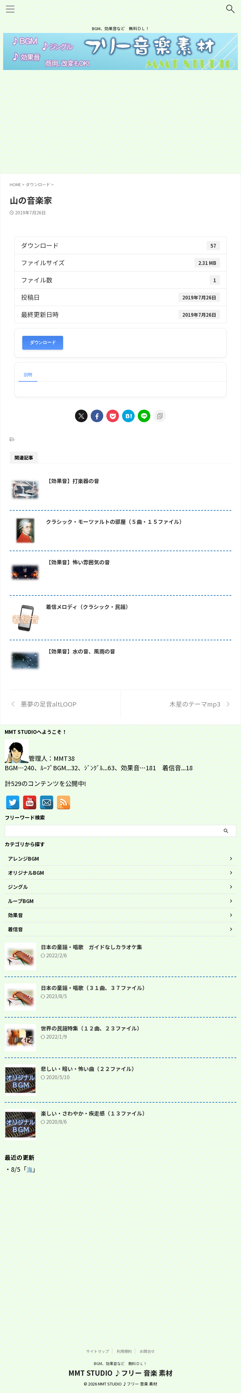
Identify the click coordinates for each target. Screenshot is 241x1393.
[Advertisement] (120, 126)
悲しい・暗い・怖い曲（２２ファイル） (91, 1213)
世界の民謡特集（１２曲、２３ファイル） (94, 1173)
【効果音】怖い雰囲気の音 (111, 617)
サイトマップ (97, 1351)
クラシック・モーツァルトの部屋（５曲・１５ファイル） (150, 549)
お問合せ (147, 1351)
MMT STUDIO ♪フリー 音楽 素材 (120, 1373)
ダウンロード (43, 342)
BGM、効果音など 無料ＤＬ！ (120, 1363)
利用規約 (124, 1351)
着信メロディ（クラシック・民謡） (122, 693)
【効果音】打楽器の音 (105, 480)
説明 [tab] (28, 374)
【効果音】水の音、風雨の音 (114, 769)
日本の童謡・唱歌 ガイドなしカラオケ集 (94, 1092)
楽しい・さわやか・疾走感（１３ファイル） (97, 1258)
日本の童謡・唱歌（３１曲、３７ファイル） (97, 1132)
